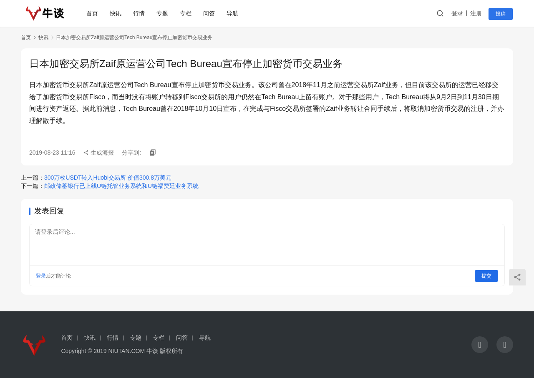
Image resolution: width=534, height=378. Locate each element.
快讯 (116, 13)
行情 (140, 13)
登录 (458, 13)
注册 (477, 13)
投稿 (501, 14)
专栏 (186, 13)
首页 (93, 13)
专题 (163, 13)
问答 (210, 13)
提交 (486, 276)
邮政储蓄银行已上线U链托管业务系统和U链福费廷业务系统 (121, 186)
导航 (233, 13)
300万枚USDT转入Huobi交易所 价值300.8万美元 (107, 177)
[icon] (479, 344)
